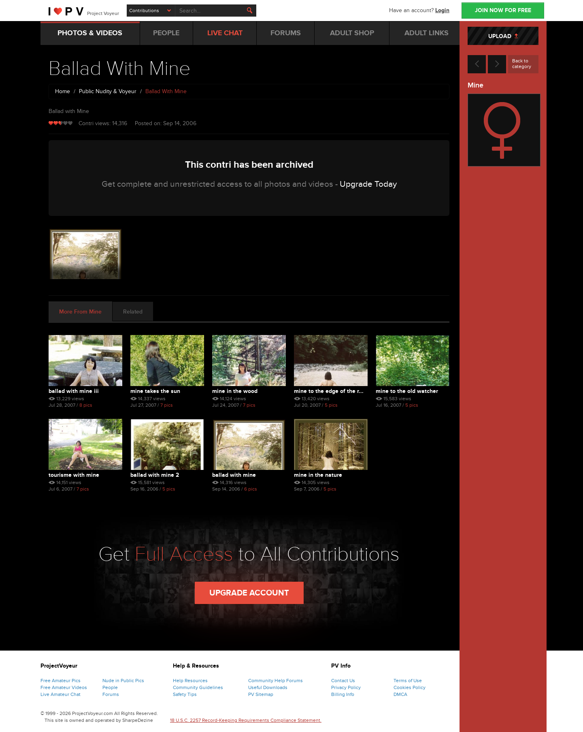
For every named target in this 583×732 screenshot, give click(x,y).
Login (442, 10)
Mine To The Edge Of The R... (329, 391)
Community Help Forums (275, 680)
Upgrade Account (249, 593)
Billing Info (342, 694)
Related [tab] (133, 311)
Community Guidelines (198, 687)
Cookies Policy (410, 687)
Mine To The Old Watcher (407, 391)
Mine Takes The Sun (155, 391)
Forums (110, 694)
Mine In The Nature (318, 475)
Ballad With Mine (234, 475)
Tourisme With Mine (74, 475)
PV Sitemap (260, 694)
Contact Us (343, 680)
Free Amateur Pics (60, 680)
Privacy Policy (346, 687)
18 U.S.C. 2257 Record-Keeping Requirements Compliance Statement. (245, 720)
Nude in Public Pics (123, 680)
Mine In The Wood (234, 391)
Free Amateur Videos (63, 687)
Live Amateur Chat (60, 694)
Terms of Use (408, 680)
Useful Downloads (267, 687)
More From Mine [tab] (80, 311)
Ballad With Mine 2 (154, 475)
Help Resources (190, 680)
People (110, 687)
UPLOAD (503, 36)
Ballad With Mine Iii (74, 391)
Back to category (521, 63)
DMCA (400, 694)
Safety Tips (185, 694)
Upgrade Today (368, 184)
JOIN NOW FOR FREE (503, 10)
